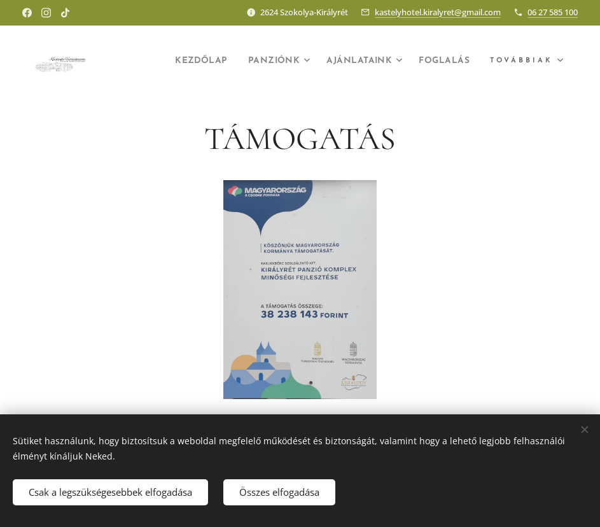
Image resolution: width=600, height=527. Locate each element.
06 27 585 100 (552, 12)
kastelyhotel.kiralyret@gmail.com (438, 12)
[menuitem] (174, 62)
